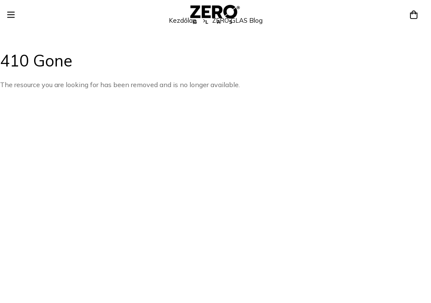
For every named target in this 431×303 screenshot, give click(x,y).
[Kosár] (413, 14)
